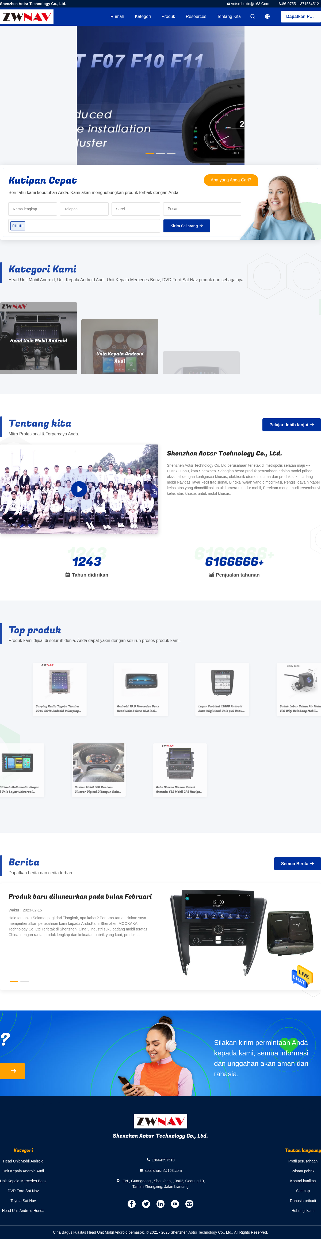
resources (196, 16)
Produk (168, 16)
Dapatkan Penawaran (303, 16)
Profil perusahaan (303, 1161)
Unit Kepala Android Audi (23, 1171)
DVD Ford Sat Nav (23, 1191)
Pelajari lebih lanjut (288, 425)
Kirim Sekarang (184, 226)
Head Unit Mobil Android (23, 1161)
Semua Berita (294, 863)
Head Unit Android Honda (23, 1210)
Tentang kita (229, 16)
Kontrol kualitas (303, 1181)
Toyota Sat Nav (23, 1201)
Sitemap (303, 1191)
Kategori (143, 16)
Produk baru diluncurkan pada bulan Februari (80, 896)
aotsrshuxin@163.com (250, 4)
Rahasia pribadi (303, 1201)
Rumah (117, 16)
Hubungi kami (303, 1210)
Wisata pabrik (303, 1171)
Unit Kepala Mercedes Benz (23, 1181)
